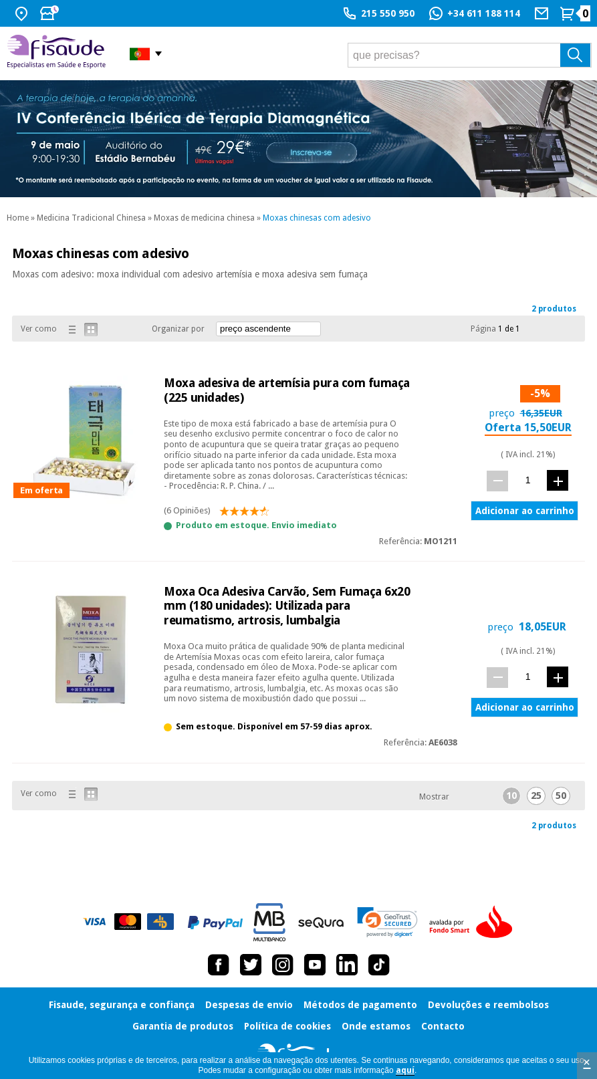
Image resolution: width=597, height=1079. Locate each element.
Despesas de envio (249, 1004)
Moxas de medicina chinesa (204, 218)
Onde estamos (376, 1026)
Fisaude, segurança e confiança (122, 1004)
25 (536, 795)
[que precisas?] (470, 55)
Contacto (443, 1026)
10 (511, 795)
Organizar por (178, 329)
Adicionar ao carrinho (524, 510)
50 (561, 795)
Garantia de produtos (182, 1026)
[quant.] (527, 480)
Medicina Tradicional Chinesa (91, 218)
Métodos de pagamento (360, 1004)
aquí (405, 1070)
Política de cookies (287, 1026)
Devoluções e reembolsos (488, 1004)
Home (18, 218)
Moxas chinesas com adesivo (317, 218)
